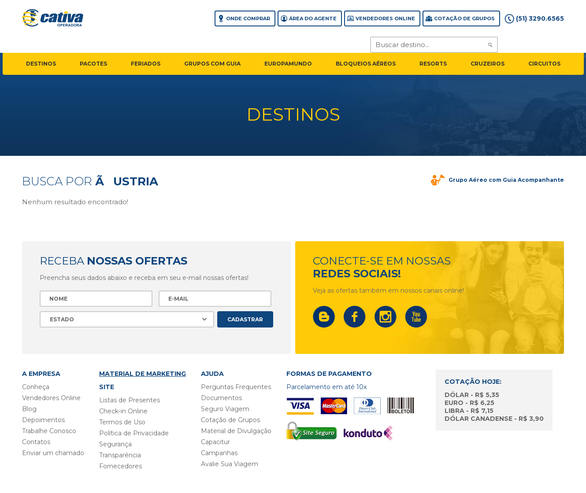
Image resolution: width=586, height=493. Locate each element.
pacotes (93, 63)
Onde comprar (248, 18)
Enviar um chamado (53, 453)
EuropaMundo (288, 63)
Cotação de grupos (464, 18)
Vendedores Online (385, 18)
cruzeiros (487, 63)
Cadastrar (245, 319)
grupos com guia (212, 63)
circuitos (544, 63)
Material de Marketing (142, 374)
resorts (433, 63)
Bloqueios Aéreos (366, 63)
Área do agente (313, 18)
